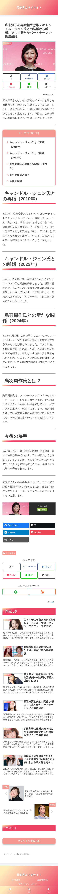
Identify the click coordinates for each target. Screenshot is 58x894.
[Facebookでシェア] (29, 76)
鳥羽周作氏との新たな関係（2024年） (28, 166)
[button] (46, 85)
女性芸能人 (9, 553)
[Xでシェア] (11, 76)
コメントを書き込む (29, 841)
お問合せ (15, 879)
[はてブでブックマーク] (46, 76)
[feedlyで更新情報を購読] (15, 592)
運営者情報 (42, 879)
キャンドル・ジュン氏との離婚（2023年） (27, 155)
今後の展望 (16, 181)
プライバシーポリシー (29, 884)
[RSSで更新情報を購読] (42, 592)
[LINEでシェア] (29, 85)
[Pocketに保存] (11, 85)
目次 (26, 133)
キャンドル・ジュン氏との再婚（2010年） (27, 144)
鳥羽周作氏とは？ (19, 175)
